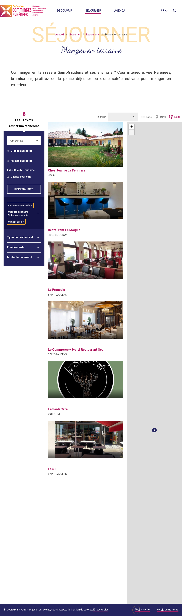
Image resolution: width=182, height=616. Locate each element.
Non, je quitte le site (167, 610)
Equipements (16, 247)
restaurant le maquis (64, 230)
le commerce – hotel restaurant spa (75, 349)
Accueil (59, 35)
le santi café (58, 409)
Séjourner (93, 11)
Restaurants (93, 35)
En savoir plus (100, 610)
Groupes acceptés (21, 151)
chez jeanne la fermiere (66, 170)
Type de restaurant (20, 237)
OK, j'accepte (142, 609)
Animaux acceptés (21, 161)
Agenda (119, 11)
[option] (85, 200)
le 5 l (52, 469)
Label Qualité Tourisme (21, 170)
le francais (56, 289)
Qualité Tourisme (21, 176)
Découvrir (64, 11)
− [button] (131, 132)
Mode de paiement (19, 257)
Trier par (101, 117)
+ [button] (131, 127)
